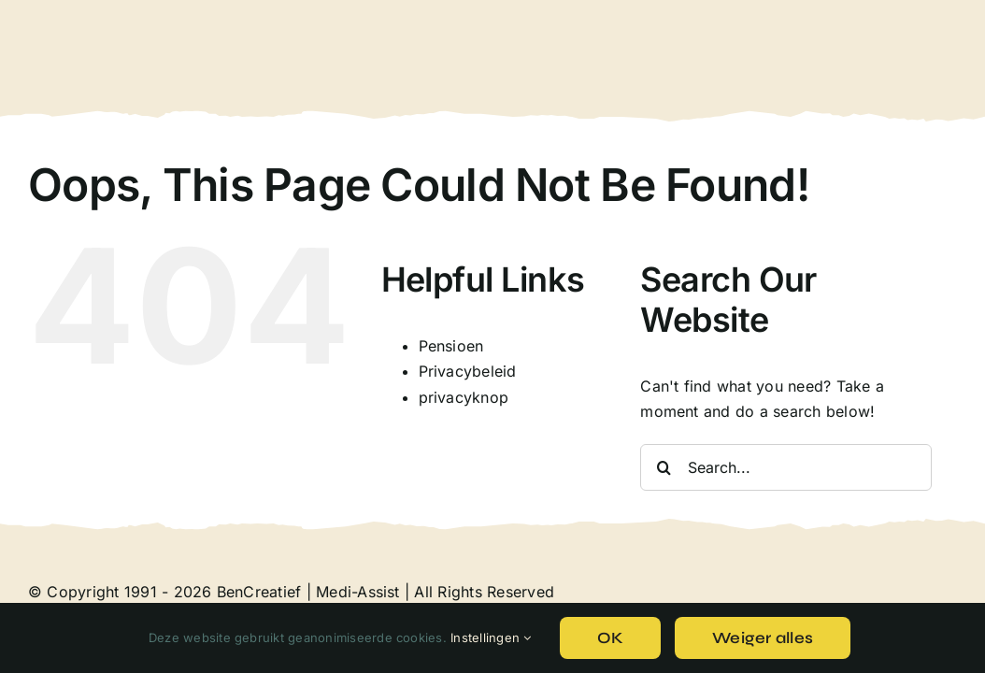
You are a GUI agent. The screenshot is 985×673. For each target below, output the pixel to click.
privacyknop (464, 397)
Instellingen (490, 637)
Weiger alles (762, 638)
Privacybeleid (468, 371)
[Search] (663, 467)
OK (610, 638)
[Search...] (785, 467)
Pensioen (451, 345)
